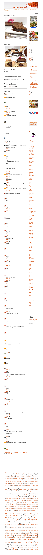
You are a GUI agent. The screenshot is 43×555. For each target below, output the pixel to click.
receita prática (24, 534)
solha (18, 542)
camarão (33, 485)
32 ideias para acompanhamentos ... (33, 70)
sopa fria (26, 542)
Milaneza (32, 517)
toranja (14, 544)
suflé (37, 542)
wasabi (11, 549)
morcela (22, 519)
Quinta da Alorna (31, 533)
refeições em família (29, 535)
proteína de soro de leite (18, 532)
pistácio (13, 529)
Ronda (17, 536)
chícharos (14, 489)
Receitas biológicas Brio (12, 535)
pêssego (29, 527)
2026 (30, 43)
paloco (7, 524)
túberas (22, 545)
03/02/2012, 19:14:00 (8, 195)
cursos (27, 496)
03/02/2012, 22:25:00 (8, 315)
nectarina (37, 520)
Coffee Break (7, 173)
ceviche (19, 488)
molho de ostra (35, 518)
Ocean (34, 521)
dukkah (37, 498)
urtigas (34, 545)
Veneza (10, 546)
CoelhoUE (6, 490)
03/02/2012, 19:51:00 (8, 220)
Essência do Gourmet (23, 500)
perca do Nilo (7, 527)
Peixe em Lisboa (8, 526)
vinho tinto (21, 548)
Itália (16, 510)
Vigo (30, 546)
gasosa (33, 506)
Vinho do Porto (13, 548)
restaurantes (36, 535)
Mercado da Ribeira (11, 517)
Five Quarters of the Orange (31, 141)
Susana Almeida (8, 96)
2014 (35, 124)
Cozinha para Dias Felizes (15, 495)
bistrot (19, 483)
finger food (13, 504)
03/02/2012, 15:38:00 (8, 180)
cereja (14, 488)
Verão (12, 546)
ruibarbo (6, 537)
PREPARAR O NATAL (22, 9)
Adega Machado (21, 475)
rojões (8, 536)
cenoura (10, 488)
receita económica (13, 534)
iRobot (11, 510)
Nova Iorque (6, 521)
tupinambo (25, 545)
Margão (5, 515)
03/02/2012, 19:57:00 (8, 265)
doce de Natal (17, 498)
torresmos (22, 544)
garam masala (28, 506)
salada (29, 537)
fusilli (18, 506)
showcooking (8, 541)
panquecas (12, 524)
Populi (9, 530)
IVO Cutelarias (19, 510)
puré (23, 532)
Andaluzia (28, 478)
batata (20, 481)
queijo (28, 532)
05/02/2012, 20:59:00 (8, 434)
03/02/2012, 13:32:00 (8, 171)
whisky (23, 549)
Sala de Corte (26, 537)
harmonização (15, 508)
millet (10, 518)
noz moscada (12, 521)
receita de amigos (9, 534)
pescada (22, 527)
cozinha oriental (10, 495)
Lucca (33, 513)
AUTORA (5, 9)
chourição (31, 489)
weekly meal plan (15, 549)
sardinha (32, 538)
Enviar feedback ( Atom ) (9, 453)
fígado (6, 504)
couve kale (28, 492)
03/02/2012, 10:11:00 (8, 94)
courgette (10, 492)
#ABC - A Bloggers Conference (7, 473)
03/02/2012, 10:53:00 (8, 148)
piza (15, 529)
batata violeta (24, 481)
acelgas (28, 474)
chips (16, 489)
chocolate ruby (25, 489)
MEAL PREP (8, 9)
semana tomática (24, 539)
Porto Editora (35, 530)
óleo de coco (28, 522)
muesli (11, 520)
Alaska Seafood (18, 476)
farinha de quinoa (24, 502)
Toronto (16, 544)
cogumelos (15, 490)
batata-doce (27, 481)
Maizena (16, 514)
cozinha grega (11, 494)
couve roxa (36, 492)
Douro (35, 498)
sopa (22, 542)
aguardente (12, 476)
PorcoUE (19, 530)
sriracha (33, 542)
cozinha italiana (22, 494)
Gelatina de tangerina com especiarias (34, 83)
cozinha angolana (23, 493)
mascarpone (25, 515)
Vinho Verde (24, 548)
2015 (30, 53)
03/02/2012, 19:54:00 (8, 245)
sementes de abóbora (30, 539)
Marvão (22, 515)
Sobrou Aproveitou (9, 542)
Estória (32, 500)
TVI (28, 545)
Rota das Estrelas (26, 536)
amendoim (8, 478)
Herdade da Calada (25, 508)
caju (22, 485)
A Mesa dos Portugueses (32, 473)
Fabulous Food (10, 86)
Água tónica (7, 476)
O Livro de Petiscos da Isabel (23, 521)
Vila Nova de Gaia (12, 547)
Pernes (15, 527)
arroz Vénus (34, 479)
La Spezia (37, 510)
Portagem (22, 530)
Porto (26, 530)
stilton (35, 542)
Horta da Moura (34, 508)
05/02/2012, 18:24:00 (8, 389)
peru (17, 527)
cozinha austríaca (31, 493)
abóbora (15, 474)
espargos (6, 500)
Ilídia (6, 160)
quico (26, 533)
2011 (30, 92)
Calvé (31, 485)
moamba (26, 518)
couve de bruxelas (24, 492)
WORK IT (29, 549)
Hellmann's (21, 508)
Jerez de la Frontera (26, 510)
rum (7, 537)
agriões (26, 475)
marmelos (17, 515)
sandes (18, 538)
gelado (36, 506)
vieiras (28, 546)
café (14, 485)
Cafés (17, 485)
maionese (13, 514)
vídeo (26, 546)
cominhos (37, 490)
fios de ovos (17, 504)
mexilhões (23, 517)
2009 (30, 94)
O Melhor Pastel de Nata (29, 521)
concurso (21, 491)
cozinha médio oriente (35, 494)
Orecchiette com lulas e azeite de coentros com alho (33, 86)
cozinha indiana (14, 494)
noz (8, 521)
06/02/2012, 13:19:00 (8, 439)
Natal (27, 520)
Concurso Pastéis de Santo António (26, 491)
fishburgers (21, 504)
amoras (19, 478)
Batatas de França (36, 481)
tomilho (6, 544)
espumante (19, 500)
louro (30, 513)
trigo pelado (13, 545)
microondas (27, 517)
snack (26, 541)
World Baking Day (36, 549)
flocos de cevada (33, 504)
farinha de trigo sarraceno (29, 502)
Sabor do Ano (10, 537)
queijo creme (32, 532)
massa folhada (19, 516)
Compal (7, 491)
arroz (30, 479)
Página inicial (16, 452)
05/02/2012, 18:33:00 (8, 427)
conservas (33, 491)
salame (32, 537)
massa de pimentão (7, 516)
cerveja (16, 488)
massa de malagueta (35, 515)
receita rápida (29, 534)
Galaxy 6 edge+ (23, 506)
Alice (6, 371)
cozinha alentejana (16, 493)
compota (9, 491)
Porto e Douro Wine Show (31, 530)
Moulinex (29, 519)
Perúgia (19, 527)
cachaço (10, 485)
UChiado (30, 545)
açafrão (23, 474)
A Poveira (36, 473)
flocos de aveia (29, 504)
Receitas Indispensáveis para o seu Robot (19, 535)
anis (32, 478)
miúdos (22, 518)
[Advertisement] (15, 462)
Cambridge (37, 485)
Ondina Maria (7, 144)
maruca (20, 515)
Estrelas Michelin (35, 500)
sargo (34, 538)
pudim (21, 532)
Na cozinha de (19, 520)
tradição (33, 544)
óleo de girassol (32, 522)
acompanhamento (33, 474)
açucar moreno (13, 475)
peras (37, 526)
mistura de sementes (18, 518)
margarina (8, 515)
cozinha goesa (7, 494)
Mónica (7, 114)
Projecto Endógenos (8, 532)
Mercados (20, 517)
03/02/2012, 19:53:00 (8, 239)
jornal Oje (29, 510)
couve (17, 492)
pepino (22, 526)
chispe (18, 489)
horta (31, 508)
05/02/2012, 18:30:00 (8, 401)
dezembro (31, 56)
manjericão (26, 514)
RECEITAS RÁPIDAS (16, 9)
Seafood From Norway (8, 539)
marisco (11, 515)
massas (30, 516)
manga (22, 514)
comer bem (34, 490)
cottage (8, 492)
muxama (13, 520)
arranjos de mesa (27, 479)
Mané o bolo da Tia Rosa (9, 347)
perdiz (9, 527)
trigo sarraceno (16, 545)
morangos (18, 519)
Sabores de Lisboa (14, 537)
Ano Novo (6, 479)
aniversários (35, 478)
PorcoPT (17, 530)
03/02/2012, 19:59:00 (8, 278)
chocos (28, 489)
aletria (35, 476)
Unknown (7, 441)
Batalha (18, 481)
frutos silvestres (10, 506)
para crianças (36, 524)
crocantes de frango (13, 496)
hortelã (37, 508)
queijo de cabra (9, 533)
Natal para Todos (30, 520)
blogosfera (22, 483)
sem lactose (21, 539)
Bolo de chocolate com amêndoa (33, 87)
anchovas (25, 478)
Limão (6, 512)
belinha (7, 154)
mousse (32, 519)
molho (32, 518)
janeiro (31, 91)
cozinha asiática (27, 493)
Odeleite (36, 521)
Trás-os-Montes (9, 545)
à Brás (23, 473)
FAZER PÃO (12, 9)
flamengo (24, 504)
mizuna (24, 518)
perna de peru (12, 527)
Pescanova (25, 527)
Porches (11, 530)
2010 (30, 93)
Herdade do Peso (28, 508)
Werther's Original (20, 549)
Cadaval (13, 485)
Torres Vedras (19, 544)
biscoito (16, 483)
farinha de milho (19, 502)
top (9, 544)
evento (16, 501)
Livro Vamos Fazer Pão (10, 513)
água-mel (9, 476)
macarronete (10, 514)
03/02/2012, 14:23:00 (8, 176)
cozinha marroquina (31, 494)
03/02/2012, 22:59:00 (8, 340)
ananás (22, 478)
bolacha (31, 483)
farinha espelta (33, 502)
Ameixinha (7, 178)
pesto (31, 527)
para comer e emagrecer (32, 524)
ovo (17, 523)
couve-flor (6, 493)
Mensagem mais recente (7, 452)
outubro (31, 58)
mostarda (25, 519)
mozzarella (35, 519)
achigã (30, 474)
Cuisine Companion (18, 496)
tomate (34, 543)
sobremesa (30, 541)
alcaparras (24, 476)
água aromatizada (30, 475)
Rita (6, 187)
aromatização (20, 479)
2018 (30, 50)
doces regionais (29, 498)
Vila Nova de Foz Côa (7, 547)
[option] (33, 22)
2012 (33, 124)
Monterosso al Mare (11, 519)
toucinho (31, 544)
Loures (28, 513)
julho (30, 61)
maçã (37, 513)
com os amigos (30, 490)
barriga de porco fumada (8, 481)
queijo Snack (15, 533)
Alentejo (33, 476)
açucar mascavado (9, 475)
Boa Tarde (25, 483)
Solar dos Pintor (15, 542)
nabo (24, 520)
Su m (6, 110)
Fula (13, 506)
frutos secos (7, 506)
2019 (30, 49)
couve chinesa (20, 492)
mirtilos (14, 518)
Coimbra (19, 490)
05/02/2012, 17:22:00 (8, 376)
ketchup (33, 510)
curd (21, 496)
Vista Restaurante (28, 548)
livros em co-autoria (18, 513)
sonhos (20, 542)
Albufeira (21, 476)
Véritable (15, 546)
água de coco (34, 475)
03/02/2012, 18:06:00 (8, 190)
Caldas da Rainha (28, 485)
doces (26, 498)
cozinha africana (12, 493)
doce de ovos (21, 498)
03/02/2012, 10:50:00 (8, 138)
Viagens (18, 546)
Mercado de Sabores (16, 517)
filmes (10, 504)
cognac (13, 490)
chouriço (34, 489)
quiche (23, 533)
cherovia (9, 489)
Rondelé (20, 536)
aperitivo (9, 479)
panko (10, 524)
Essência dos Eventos (28, 500)
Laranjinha (7, 210)
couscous (14, 492)
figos (8, 504)
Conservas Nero (36, 491)
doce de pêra (24, 498)
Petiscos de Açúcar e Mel (35, 527)
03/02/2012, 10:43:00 (8, 122)
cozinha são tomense (35, 495)
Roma (10, 536)
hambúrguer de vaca (8, 508)
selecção (12, 539)
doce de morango (13, 498)
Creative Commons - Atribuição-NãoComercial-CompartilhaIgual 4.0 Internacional (33, 320)
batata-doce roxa (32, 481)
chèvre (12, 489)
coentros (9, 490)
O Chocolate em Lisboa (17, 521)
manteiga (33, 514)
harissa (12, 508)
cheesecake (35, 488)
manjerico (30, 514)
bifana (11, 483)
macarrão (7, 514)
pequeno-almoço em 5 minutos (33, 526)
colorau (26, 490)
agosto (31, 60)
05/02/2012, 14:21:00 (8, 369)
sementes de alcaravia (35, 539)
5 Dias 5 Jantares (20, 473)
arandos (17, 479)
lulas (35, 513)
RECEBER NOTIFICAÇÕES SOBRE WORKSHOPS (30, 9)
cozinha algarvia (20, 493)
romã (12, 536)
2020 (30, 48)
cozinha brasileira (35, 493)
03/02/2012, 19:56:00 (8, 258)
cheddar (32, 488)
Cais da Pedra (20, 485)
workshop (32, 549)
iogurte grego (8, 510)
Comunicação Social (13, 491)
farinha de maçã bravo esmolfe (10, 502)
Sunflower (7, 447)
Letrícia (7, 182)
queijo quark (12, 533)
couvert (9, 493)
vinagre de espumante (25, 547)
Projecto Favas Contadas (13, 532)
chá (21, 488)
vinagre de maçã (33, 547)
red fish (25, 535)
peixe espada (13, 526)
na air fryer (16, 520)
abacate (9, 474)
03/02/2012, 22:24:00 (8, 309)
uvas (36, 545)
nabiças (22, 520)
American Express (11, 478)
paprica (21, 524)
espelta (12, 500)
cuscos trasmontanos (31, 496)
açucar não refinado (17, 475)
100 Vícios (12, 473)
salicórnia (34, 537)
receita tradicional (35, 534)
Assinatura (37, 479)
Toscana (27, 544)
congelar (30, 491)
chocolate (21, 489)
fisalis (19, 504)
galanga (20, 506)
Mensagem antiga (25, 452)
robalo (6, 536)
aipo (14, 476)
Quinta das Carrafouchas (36, 533)
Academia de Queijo (20, 474)
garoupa (31, 506)
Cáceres (8, 485)
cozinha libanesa (26, 494)
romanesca (15, 536)
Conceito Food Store (18, 491)
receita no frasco (21, 534)
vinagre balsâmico (16, 547)
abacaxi (12, 474)
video (24, 546)
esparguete (9, 500)
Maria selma (7, 429)
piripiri (8, 529)
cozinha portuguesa (25, 495)
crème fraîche (9, 496)
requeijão (33, 535)
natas (34, 520)
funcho (15, 506)
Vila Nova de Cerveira (36, 546)
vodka (6, 549)
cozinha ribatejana (31, 495)
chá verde (24, 488)
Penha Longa (19, 526)
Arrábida (23, 479)
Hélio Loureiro (18, 508)
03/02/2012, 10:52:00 (8, 142)
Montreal (15, 519)
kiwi (34, 510)
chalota (26, 488)
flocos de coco (37, 504)
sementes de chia (12, 540)
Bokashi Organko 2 (28, 483)
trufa (18, 545)
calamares (25, 485)
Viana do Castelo (22, 546)
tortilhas (24, 544)
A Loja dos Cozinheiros (27, 473)
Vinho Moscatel (17, 548)
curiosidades (24, 496)
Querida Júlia (19, 533)
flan (26, 504)
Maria (6, 124)
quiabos (21, 533)
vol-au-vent (9, 549)
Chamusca (29, 488)
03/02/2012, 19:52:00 (8, 233)
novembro (31, 57)
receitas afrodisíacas (7, 535)
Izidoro (23, 510)
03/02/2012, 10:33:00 (8, 112)
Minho (12, 518)
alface (37, 476)
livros (13, 513)
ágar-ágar (24, 475)
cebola (33, 487)
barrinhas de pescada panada (14, 481)
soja (13, 542)
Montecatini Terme (7, 519)
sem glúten (18, 539)
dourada (33, 498)
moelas (28, 518)
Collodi (24, 490)
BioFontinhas (14, 483)
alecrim (30, 476)
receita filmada (17, 534)
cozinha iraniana (18, 494)
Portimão (24, 530)
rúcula (36, 536)
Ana (6, 192)
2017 (30, 51)
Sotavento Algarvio (30, 542)
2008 (30, 95)
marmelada (14, 515)
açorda (37, 474)
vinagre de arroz (21, 547)
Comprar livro (33, 27)
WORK (25, 549)
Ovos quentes (31, 77)
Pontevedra (7, 530)
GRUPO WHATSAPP (6, 10)
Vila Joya (33, 546)
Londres (25, 513)
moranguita (7, 352)
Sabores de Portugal (19, 537)
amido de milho (16, 478)
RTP (34, 536)
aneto (30, 478)
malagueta (19, 514)
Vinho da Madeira (8, 548)
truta (20, 545)
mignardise (30, 517)
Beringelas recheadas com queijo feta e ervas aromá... (34, 76)
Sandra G (7, 436)
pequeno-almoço (26, 526)
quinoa (28, 533)
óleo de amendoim (20, 522)
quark (25, 532)
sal (23, 537)
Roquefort (23, 536)
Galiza (25, 506)
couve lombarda (32, 492)
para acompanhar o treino (26, 524)
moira (30, 518)
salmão (37, 537)
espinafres (15, 500)
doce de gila (7, 498)
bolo (34, 483)
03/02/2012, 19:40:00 (8, 208)
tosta (29, 544)
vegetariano (7, 546)
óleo (13, 522)
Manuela (7, 150)
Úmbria (32, 545)
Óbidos (32, 521)
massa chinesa (31, 515)
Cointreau (22, 490)
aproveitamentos (13, 479)
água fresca (37, 475)
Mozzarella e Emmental (7, 520)
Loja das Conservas (22, 513)
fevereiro (31, 65)
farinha (29, 501)
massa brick (28, 515)
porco (14, 530)
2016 (30, 52)
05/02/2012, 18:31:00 (8, 414)
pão (15, 524)
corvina (5, 492)
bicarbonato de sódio (7, 483)
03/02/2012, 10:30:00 (8, 108)
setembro (31, 59)
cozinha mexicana (6, 495)
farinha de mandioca (15, 502)
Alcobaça (27, 476)
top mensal (12, 544)
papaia (18, 524)
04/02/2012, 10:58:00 (8, 350)
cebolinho (7, 488)
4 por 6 (16, 473)
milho (8, 518)
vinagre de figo (29, 547)
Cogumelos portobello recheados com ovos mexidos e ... (34, 82)
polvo (37, 529)
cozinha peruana (21, 495)
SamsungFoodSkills (7, 538)
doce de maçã (10, 498)
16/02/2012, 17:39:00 (8, 449)
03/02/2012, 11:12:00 (8, 158)
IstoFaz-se (14, 510)
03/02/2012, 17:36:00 (8, 185)
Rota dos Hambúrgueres (31, 536)
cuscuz (34, 496)
